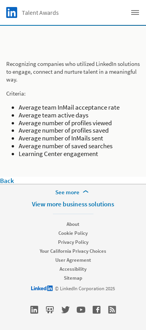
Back (7, 180)
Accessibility (73, 269)
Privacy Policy (73, 242)
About (73, 224)
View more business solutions (73, 204)
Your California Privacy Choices (73, 251)
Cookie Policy (73, 233)
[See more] (73, 192)
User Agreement (73, 260)
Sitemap (73, 278)
